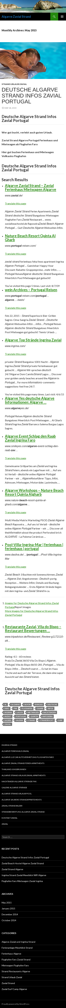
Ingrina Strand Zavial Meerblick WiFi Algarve (24, 875)
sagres (7, 720)
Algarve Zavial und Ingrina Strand (18, 941)
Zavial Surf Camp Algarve (14, 989)
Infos (50, 708)
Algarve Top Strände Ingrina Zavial (33, 340)
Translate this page (15, 203)
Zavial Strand (8, 983)
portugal (21, 716)
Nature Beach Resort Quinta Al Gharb (30, 238)
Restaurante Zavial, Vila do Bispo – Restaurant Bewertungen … (33, 628)
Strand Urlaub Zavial (14, 84)
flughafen (27, 708)
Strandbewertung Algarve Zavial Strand (23, 812)
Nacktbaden (49, 712)
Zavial (5, 824)
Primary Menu (62, 17)
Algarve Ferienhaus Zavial (15, 751)
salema (19, 720)
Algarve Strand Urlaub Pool (17, 793)
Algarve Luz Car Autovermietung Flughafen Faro (28, 757)
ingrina (8, 712)
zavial (7, 724)
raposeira (47, 716)
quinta (34, 716)
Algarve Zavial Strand (16, 16)
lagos (19, 712)
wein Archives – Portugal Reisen (31, 290)
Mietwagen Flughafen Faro (15, 965)
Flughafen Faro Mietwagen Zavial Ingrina (22, 881)
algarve (15, 704)
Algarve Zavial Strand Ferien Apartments (23, 763)
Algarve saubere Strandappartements (21, 799)
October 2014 (9, 920)
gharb (40, 708)
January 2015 (8, 908)
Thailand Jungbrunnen (14, 769)
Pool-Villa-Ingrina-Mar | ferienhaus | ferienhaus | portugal (34, 546)
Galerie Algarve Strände (14, 787)
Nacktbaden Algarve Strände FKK (19, 781)
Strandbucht (47, 720)
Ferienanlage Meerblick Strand (17, 947)
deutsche (52, 704)
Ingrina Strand (9, 745)
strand (31, 720)
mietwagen (33, 712)
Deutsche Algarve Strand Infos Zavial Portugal (31, 96)
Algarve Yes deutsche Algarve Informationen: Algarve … (29, 400)
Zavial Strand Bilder (12, 805)
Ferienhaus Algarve (11, 953)
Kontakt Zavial (9, 818)
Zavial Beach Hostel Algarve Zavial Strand (23, 863)
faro (6, 708)
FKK (15, 708)
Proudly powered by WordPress (15, 1004)
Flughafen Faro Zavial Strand (16, 959)
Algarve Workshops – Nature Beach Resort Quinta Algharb (34, 492)
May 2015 (7, 902)
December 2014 (10, 914)
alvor (27, 704)
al (5, 704)
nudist (7, 716)
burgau (39, 704)
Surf (60, 720)
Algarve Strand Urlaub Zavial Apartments (23, 775)
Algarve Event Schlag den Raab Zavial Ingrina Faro (30, 438)
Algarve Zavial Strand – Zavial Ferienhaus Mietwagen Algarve (30, 187)
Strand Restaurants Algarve (16, 971)
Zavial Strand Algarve (12, 869)
